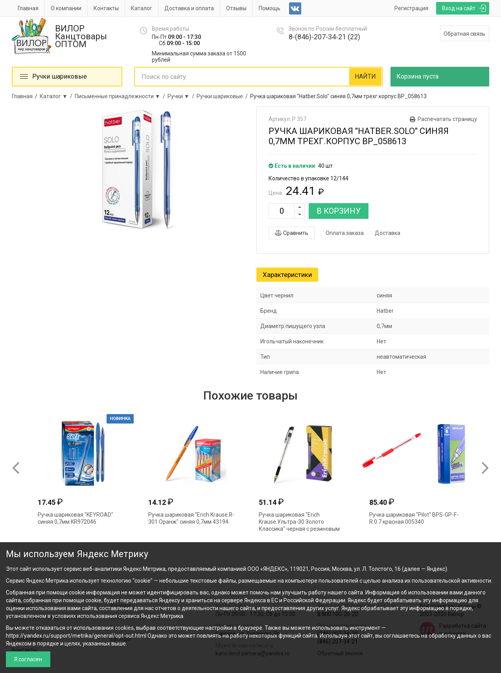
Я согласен (28, 659)
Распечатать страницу (447, 119)
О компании (66, 8)
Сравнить (291, 233)
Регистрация (411, 8)
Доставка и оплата (189, 8)
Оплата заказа (345, 233)
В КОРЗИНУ (339, 211)
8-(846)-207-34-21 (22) (324, 37)
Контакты (106, 8)
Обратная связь (464, 34)
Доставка (387, 233)
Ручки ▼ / (182, 96)
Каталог (141, 8)
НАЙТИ (365, 76)
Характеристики (287, 275)
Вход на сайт (458, 8)
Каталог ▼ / (57, 96)
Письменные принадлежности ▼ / (121, 96)
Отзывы (236, 8)
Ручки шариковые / (223, 96)
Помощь (269, 8)
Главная (28, 8)
